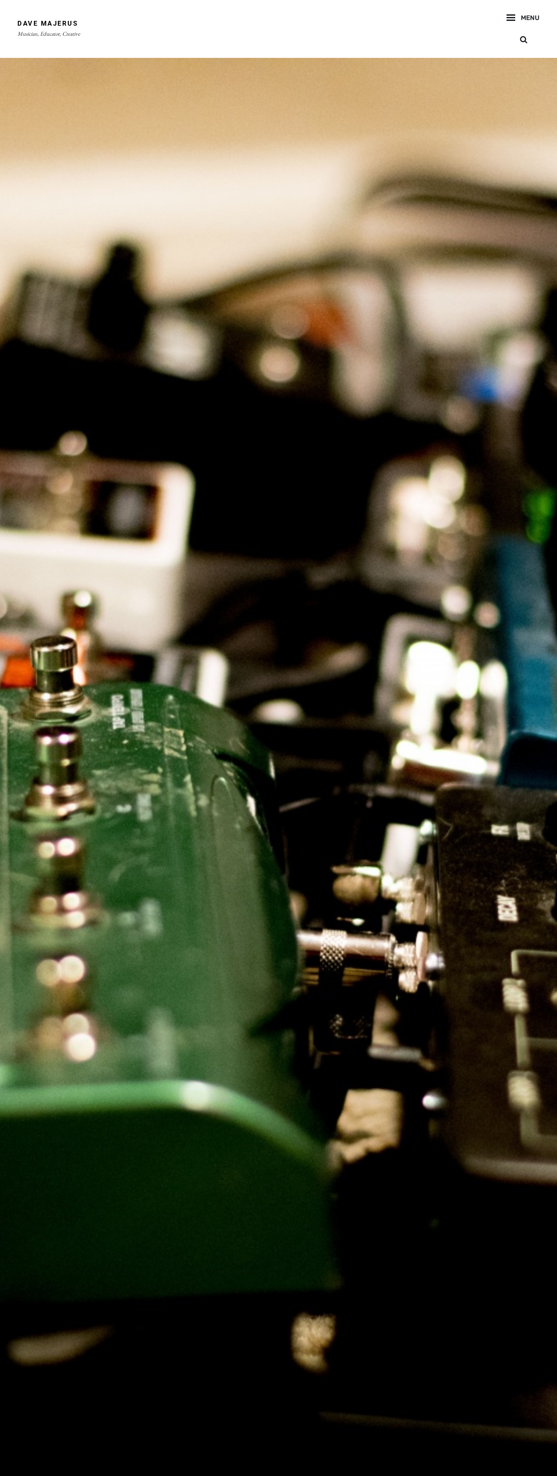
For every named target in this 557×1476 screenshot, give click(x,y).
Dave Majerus (47, 23)
